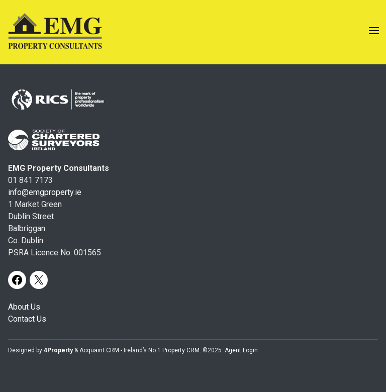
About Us (24, 307)
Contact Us (27, 319)
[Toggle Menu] (374, 32)
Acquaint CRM (99, 350)
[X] (39, 280)
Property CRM (181, 350)
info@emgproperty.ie (44, 192)
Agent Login (241, 350)
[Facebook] (17, 280)
